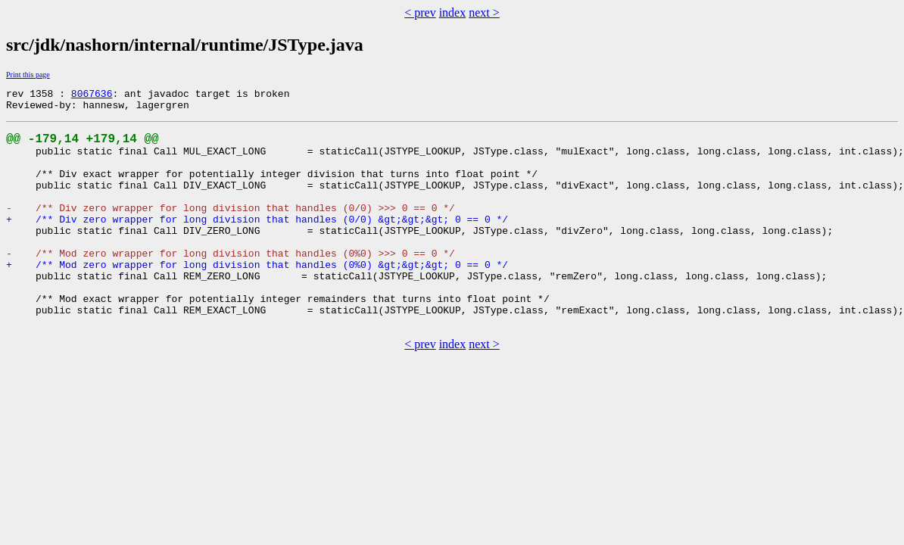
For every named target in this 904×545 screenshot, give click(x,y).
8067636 (92, 95)
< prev (419, 12)
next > (484, 12)
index (452, 12)
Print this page (28, 74)
